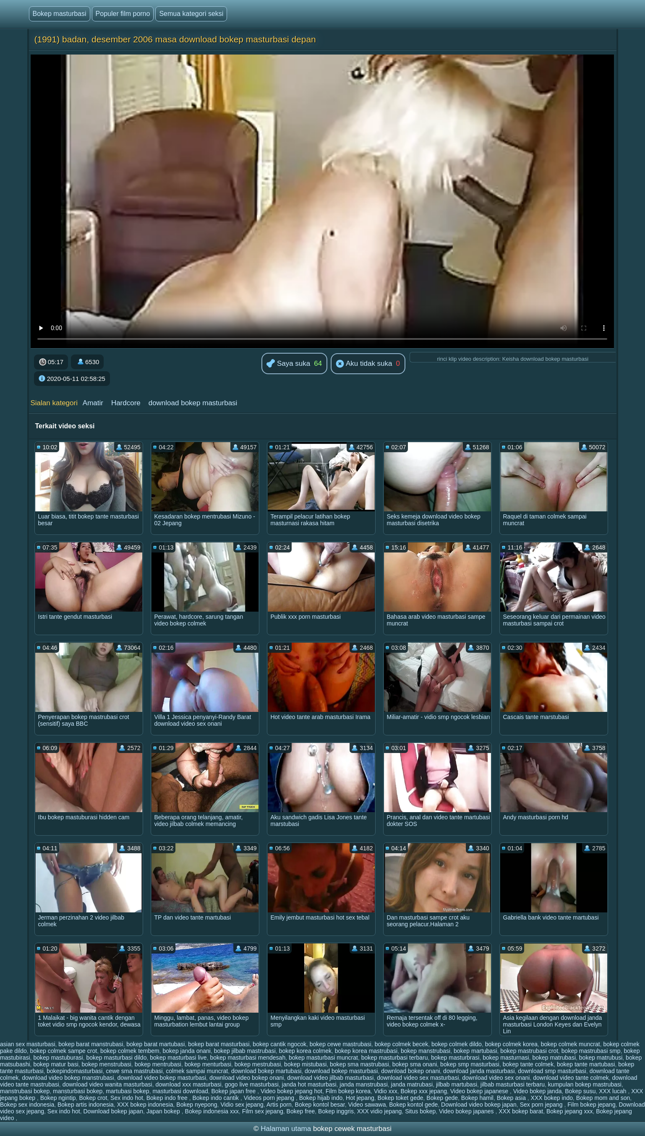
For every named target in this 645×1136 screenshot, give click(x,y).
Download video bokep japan (479, 1104)
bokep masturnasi (506, 1057)
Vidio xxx (385, 1091)
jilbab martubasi (456, 1084)
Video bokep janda (537, 1091)
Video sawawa (367, 1104)
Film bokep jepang (591, 1104)
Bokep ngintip (58, 1097)
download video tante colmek (571, 1077)
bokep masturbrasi (455, 1057)
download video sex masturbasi (418, 1077)
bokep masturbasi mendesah (247, 1057)
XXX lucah (613, 1091)
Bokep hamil (477, 1097)
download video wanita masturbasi (107, 1084)
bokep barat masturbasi (218, 1044)
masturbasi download (180, 1091)
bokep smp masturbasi (469, 1064)
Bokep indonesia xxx (212, 1111)
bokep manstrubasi (425, 1050)
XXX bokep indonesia (145, 1104)
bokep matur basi (55, 1064)
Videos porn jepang (270, 1097)
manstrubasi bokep (25, 1091)
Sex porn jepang (542, 1104)
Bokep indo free (167, 1097)
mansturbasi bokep (77, 1091)
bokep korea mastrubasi (366, 1050)
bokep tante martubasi (586, 1064)
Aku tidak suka (364, 364)
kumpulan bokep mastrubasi (584, 1084)
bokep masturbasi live (178, 1057)
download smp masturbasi (552, 1071)
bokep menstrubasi (106, 1064)
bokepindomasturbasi (74, 1071)
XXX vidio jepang (379, 1111)
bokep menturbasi (208, 1064)
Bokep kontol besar (320, 1104)
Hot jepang (360, 1097)
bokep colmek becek (401, 1044)
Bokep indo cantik (216, 1097)
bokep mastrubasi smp (591, 1050)
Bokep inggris (336, 1111)
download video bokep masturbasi (161, 1077)
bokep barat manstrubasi (90, 1044)
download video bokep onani (246, 1077)
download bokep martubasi (266, 1071)
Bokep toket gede (400, 1097)
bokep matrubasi (554, 1057)
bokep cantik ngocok (279, 1044)
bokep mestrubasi (258, 1064)
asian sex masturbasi (27, 1044)
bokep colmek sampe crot (63, 1050)
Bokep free (301, 1111)
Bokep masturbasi (59, 13)
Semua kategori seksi (191, 13)
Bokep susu (580, 1091)
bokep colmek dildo (456, 1044)
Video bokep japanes (467, 1111)
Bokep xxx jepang (423, 1091)
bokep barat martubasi (155, 1044)
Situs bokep (420, 1111)
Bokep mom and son (603, 1097)
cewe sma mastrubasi (134, 1071)
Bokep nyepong (196, 1104)
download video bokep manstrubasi (68, 1077)
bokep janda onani (187, 1050)
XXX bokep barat (521, 1111)
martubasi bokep (127, 1091)
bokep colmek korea (511, 1044)
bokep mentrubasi (158, 1064)
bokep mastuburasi (58, 1057)
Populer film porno (123, 13)
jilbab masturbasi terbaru (512, 1084)
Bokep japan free (235, 1091)
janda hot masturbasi (309, 1084)
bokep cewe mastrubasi (340, 1044)
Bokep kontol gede (413, 1104)
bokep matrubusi (601, 1057)
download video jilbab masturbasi (330, 1077)
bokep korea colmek (305, 1050)
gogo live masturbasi (251, 1084)
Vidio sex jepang (241, 1104)
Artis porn (279, 1104)
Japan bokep (164, 1111)
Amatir (93, 403)
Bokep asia (512, 1097)
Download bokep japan (113, 1111)
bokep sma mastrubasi (359, 1064)
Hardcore (126, 403)
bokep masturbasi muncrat (323, 1057)
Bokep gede (442, 1097)
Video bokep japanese (480, 1091)
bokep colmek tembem (129, 1050)
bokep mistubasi (305, 1064)
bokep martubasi (475, 1050)
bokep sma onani (414, 1064)
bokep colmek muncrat (570, 1044)
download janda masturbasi (478, 1071)
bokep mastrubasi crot (529, 1050)
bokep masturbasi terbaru (394, 1057)
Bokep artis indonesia (85, 1104)
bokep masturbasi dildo (116, 1057)
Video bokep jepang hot (291, 1091)
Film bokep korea (348, 1091)
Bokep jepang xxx (569, 1111)
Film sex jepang (262, 1111)
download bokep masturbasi (193, 403)
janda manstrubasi (363, 1084)
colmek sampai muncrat (197, 1071)
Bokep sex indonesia (27, 1104)
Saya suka (288, 364)
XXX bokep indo (552, 1097)
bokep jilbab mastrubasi (245, 1050)
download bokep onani (410, 1071)
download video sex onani (496, 1077)
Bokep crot (93, 1097)
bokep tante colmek (528, 1064)
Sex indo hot (126, 1097)
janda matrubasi (412, 1084)
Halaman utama (286, 1129)
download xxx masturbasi (188, 1084)
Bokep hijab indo (321, 1097)
